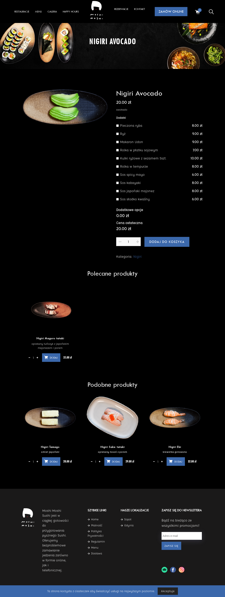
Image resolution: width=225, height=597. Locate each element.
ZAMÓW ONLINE (171, 11)
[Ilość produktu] (128, 241)
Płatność (95, 525)
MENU (38, 11)
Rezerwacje (121, 9)
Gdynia (127, 525)
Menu (93, 548)
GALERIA (52, 11)
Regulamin (96, 541)
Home (93, 519)
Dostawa (95, 553)
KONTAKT (139, 9)
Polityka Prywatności (96, 533)
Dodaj (54, 357)
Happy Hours (71, 11)
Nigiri (137, 256)
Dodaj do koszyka (167, 242)
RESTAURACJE (21, 11)
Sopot (126, 519)
